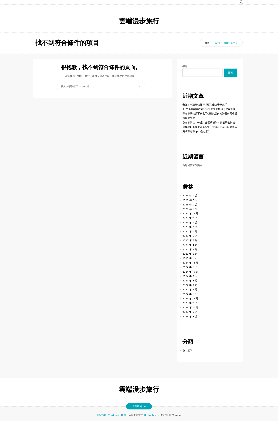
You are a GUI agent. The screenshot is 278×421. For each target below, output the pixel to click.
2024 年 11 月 (190, 267)
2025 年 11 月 (190, 217)
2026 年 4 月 (190, 195)
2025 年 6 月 (190, 235)
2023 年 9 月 (190, 311)
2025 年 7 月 (189, 231)
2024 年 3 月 (189, 285)
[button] (241, 2)
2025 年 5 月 (189, 240)
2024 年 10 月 (190, 271)
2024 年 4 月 (189, 280)
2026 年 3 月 (190, 200)
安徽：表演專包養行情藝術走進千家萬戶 (204, 104)
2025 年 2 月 (189, 253)
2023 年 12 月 (190, 298)
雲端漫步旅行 (139, 21)
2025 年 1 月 (189, 258)
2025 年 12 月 (190, 213)
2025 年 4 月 (189, 244)
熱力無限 (187, 350)
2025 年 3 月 (189, 249)
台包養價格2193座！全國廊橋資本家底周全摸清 (208, 122)
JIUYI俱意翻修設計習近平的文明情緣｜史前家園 (208, 109)
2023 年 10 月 (190, 307)
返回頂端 (139, 406)
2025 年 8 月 (190, 227)
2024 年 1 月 (189, 294)
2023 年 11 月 (190, 303)
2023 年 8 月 (190, 316)
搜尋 (184, 66)
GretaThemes (152, 415)
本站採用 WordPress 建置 (112, 415)
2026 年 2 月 (190, 204)
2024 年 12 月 (190, 262)
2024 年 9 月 (190, 276)
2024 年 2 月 (189, 289)
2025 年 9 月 (190, 222)
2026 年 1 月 (189, 209)
